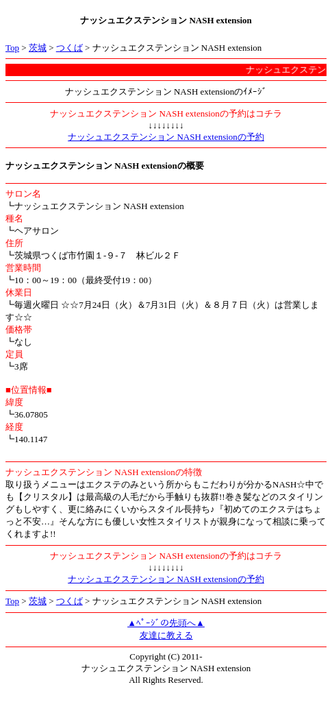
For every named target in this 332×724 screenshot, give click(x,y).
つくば (69, 48)
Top (12, 48)
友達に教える (166, 635)
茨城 (38, 48)
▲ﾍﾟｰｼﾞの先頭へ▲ (166, 623)
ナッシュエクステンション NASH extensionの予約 (166, 137)
